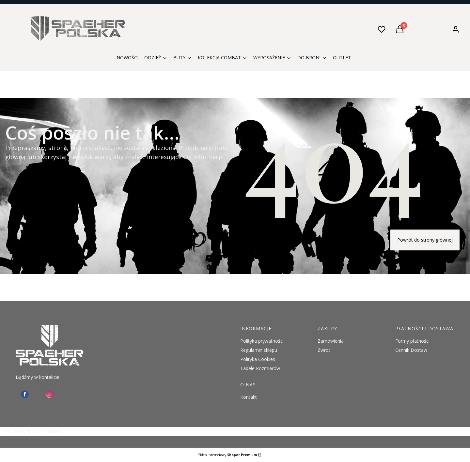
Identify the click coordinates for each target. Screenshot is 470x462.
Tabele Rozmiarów (260, 368)
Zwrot (324, 350)
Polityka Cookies (257, 359)
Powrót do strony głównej (425, 240)
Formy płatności (412, 341)
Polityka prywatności (262, 341)
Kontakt (248, 397)
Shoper (51, 431)
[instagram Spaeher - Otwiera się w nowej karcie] (50, 394)
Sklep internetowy (227, 455)
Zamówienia (331, 341)
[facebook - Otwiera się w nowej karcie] (25, 394)
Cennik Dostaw (411, 350)
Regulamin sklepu (258, 350)
